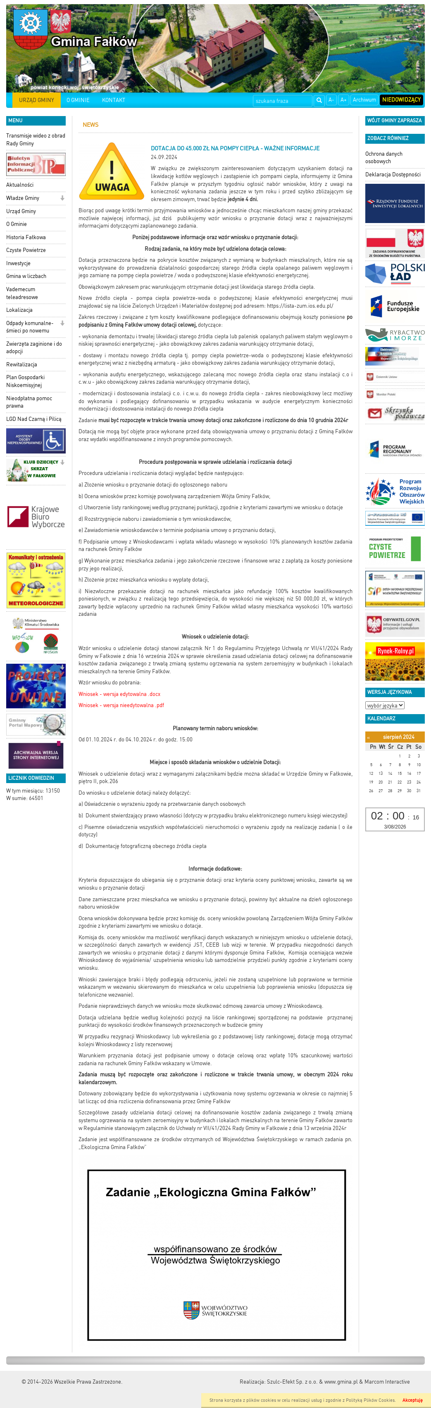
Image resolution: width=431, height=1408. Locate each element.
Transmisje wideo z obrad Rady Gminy (35, 140)
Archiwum (364, 100)
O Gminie (16, 224)
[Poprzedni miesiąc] (368, 737)
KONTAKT (113, 100)
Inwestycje (18, 263)
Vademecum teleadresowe (22, 293)
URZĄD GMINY (36, 100)
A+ (344, 100)
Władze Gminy (22, 198)
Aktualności (19, 185)
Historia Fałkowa (26, 237)
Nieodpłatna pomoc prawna (29, 402)
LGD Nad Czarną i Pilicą (34, 419)
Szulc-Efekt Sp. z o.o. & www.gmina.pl (312, 1382)
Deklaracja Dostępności (393, 174)
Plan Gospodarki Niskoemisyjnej (25, 381)
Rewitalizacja (21, 364)
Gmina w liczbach (26, 276)
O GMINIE (78, 100)
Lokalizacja (19, 310)
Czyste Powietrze (26, 250)
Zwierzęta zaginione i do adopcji (34, 348)
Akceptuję (412, 1400)
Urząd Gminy (21, 211)
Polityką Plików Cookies (370, 1400)
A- (331, 100)
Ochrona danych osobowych (383, 158)
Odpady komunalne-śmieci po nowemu (30, 327)
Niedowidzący (401, 100)
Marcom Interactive (387, 1382)
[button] (62, 199)
